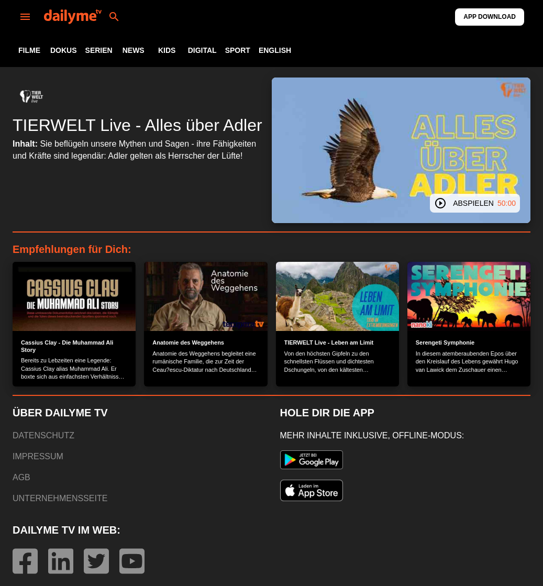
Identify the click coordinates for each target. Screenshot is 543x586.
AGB (21, 477)
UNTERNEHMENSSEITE (60, 498)
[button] (31, 96)
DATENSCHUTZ (43, 435)
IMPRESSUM (38, 456)
